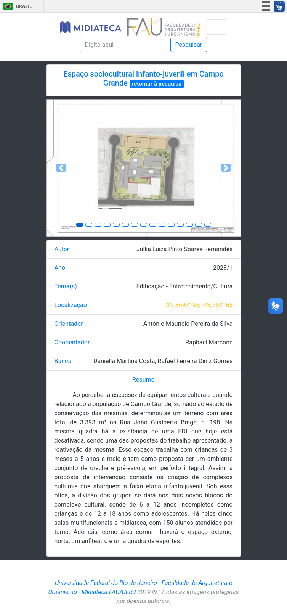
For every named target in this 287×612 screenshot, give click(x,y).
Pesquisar (188, 44)
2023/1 (223, 267)
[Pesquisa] (123, 45)
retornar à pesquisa (157, 83)
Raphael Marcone (208, 342)
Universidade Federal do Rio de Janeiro (106, 582)
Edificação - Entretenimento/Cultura (184, 286)
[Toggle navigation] (216, 27)
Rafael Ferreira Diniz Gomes (194, 361)
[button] (61, 168)
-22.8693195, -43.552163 (198, 305)
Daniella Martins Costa (124, 361)
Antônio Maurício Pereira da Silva (188, 323)
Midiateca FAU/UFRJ (109, 592)
